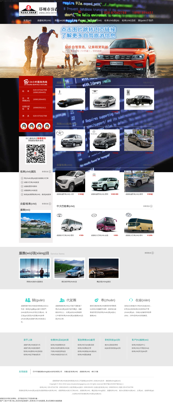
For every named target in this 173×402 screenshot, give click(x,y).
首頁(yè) (27, 20)
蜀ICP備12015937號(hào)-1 (113, 384)
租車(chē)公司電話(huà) (140, 348)
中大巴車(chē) (95, 20)
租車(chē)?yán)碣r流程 (86, 345)
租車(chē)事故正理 (84, 348)
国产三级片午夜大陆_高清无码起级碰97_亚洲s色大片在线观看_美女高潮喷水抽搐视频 (31, 1)
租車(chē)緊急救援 (84, 355)
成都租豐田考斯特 (30, 186)
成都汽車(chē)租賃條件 (32, 348)
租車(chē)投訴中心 (138, 345)
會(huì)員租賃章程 (111, 345)
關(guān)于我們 (145, 20)
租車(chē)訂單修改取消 (32, 355)
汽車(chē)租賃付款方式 (59, 355)
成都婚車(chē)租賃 (30, 190)
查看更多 (45, 172)
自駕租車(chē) (78, 20)
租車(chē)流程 (128, 20)
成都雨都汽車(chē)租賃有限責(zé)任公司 (38, 9)
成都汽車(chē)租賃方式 (32, 345)
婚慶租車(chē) (44, 20)
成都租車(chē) (85, 372)
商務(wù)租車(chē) (61, 21)
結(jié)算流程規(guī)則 (113, 348)
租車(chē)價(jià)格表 (111, 21)
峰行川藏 (95, 372)
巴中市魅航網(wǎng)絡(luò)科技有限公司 (47, 372)
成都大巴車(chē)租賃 (31, 182)
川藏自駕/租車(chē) (71, 372)
